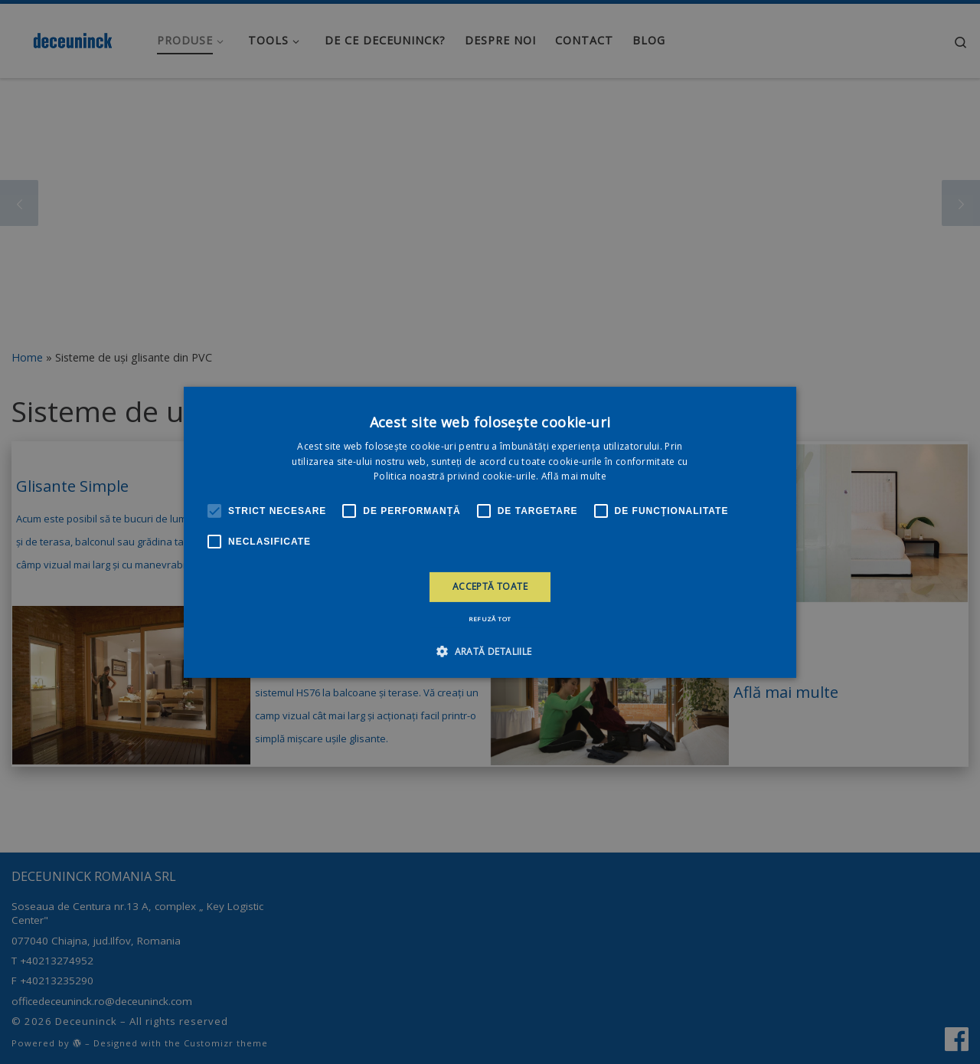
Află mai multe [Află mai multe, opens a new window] (573, 476)
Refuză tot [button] (490, 618)
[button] (489, 651)
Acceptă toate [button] (490, 586)
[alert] (490, 532)
